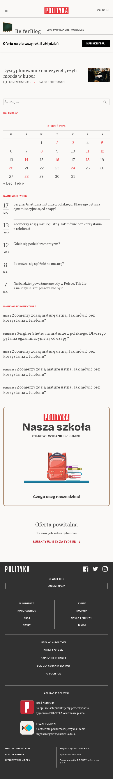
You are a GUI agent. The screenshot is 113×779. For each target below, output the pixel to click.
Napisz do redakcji (54, 658)
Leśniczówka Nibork (17, 760)
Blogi (82, 625)
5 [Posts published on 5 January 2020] (102, 143)
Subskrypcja (56, 586)
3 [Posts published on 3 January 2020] (73, 143)
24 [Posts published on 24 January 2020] (73, 168)
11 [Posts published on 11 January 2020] (87, 151)
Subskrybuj (96, 43)
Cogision (72, 748)
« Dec (7, 183)
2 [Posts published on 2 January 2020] (57, 143)
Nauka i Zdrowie (82, 618)
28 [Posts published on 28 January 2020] (27, 176)
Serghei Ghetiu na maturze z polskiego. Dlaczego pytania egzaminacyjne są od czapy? (54, 335)
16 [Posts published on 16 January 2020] (57, 160)
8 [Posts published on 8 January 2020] (42, 151)
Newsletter (57, 579)
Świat (27, 625)
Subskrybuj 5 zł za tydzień (54, 542)
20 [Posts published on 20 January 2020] (11, 168)
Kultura (81, 610)
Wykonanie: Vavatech (70, 754)
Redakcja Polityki (53, 642)
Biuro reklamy (54, 650)
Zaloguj (103, 10)
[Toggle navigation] (6, 10)
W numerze (26, 603)
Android (48, 703)
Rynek (82, 603)
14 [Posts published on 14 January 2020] (26, 160)
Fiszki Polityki (46, 723)
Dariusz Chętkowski (52, 82)
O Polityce (53, 673)
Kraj (27, 618)
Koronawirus (27, 610)
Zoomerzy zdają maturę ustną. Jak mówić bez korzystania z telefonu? (49, 317)
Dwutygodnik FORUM (17, 748)
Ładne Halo (83, 748)
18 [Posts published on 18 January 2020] (88, 160)
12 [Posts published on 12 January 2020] (102, 151)
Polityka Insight (15, 754)
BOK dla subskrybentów (53, 665)
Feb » (19, 183)
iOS (38, 703)
